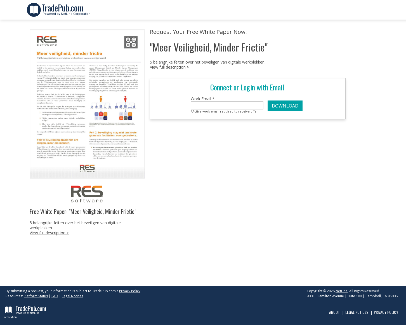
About (334, 312)
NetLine (342, 291)
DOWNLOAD (285, 106)
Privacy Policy (129, 291)
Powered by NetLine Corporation (66, 12)
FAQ (54, 296)
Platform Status (36, 296)
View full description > (49, 232)
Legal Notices (72, 296)
